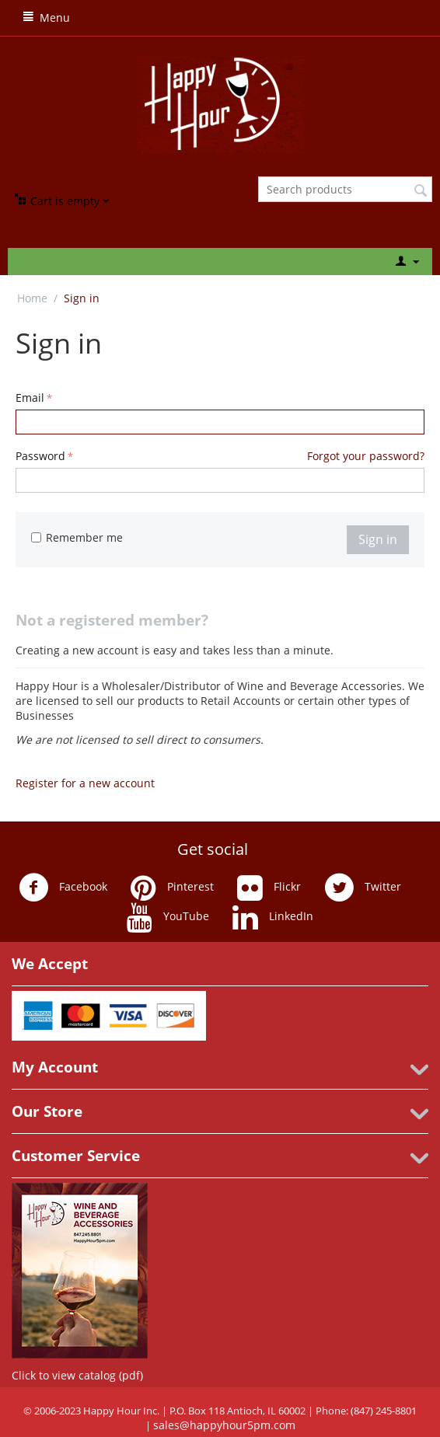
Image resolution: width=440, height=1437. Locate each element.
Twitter (362, 887)
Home (32, 298)
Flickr (269, 887)
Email (30, 397)
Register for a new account (85, 783)
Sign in (377, 539)
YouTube (168, 917)
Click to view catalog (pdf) (77, 1375)
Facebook (63, 887)
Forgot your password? (365, 455)
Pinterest (172, 887)
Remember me (77, 537)
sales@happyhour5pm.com (224, 1425)
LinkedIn (272, 917)
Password (40, 455)
